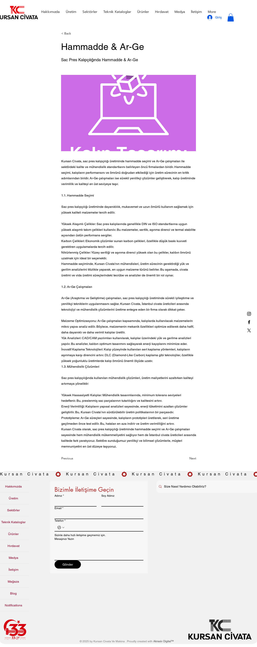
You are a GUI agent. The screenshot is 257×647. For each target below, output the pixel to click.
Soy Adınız (107, 495)
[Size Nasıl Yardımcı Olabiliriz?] (207, 486)
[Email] (98, 515)
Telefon (60, 520)
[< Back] (74, 34)
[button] (71, 12)
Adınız (59, 495)
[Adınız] (74, 502)
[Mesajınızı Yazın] (99, 551)
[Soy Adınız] (121, 502)
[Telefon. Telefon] (103, 527)
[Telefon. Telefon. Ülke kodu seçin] (61, 527)
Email (59, 508)
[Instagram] (249, 313)
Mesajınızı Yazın (64, 538)
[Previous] (74, 459)
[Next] (186, 459)
